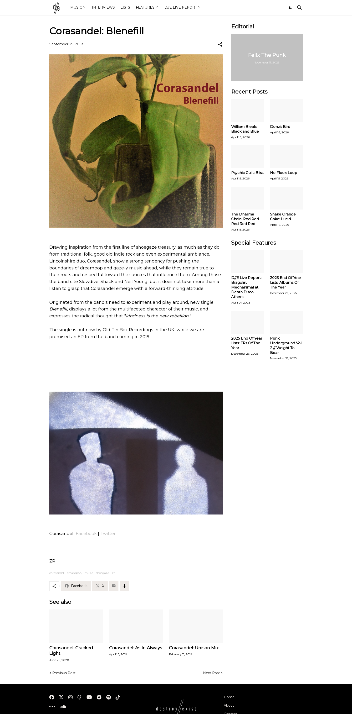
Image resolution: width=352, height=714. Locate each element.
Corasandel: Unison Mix (194, 648)
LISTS (125, 7)
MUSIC (76, 7)
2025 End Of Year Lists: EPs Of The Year (246, 343)
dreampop (74, 573)
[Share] (220, 44)
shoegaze (102, 573)
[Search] (299, 8)
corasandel (56, 573)
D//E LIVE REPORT (180, 7)
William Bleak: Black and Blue (245, 129)
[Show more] (124, 586)
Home (229, 697)
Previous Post (64, 673)
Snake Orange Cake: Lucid (283, 216)
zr (113, 573)
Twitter (108, 533)
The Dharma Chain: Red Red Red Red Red (245, 219)
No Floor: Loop (283, 172)
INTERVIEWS (103, 7)
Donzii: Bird (280, 126)
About (229, 705)
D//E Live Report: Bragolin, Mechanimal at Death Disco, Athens (246, 287)
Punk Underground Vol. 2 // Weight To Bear (286, 345)
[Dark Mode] (290, 8)
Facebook (86, 533)
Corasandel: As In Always (135, 648)
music (89, 573)
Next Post (211, 673)
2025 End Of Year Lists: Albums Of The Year (285, 282)
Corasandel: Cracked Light (71, 650)
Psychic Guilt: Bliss (247, 172)
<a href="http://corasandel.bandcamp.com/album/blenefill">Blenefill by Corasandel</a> (136, 368)
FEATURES (145, 7)
